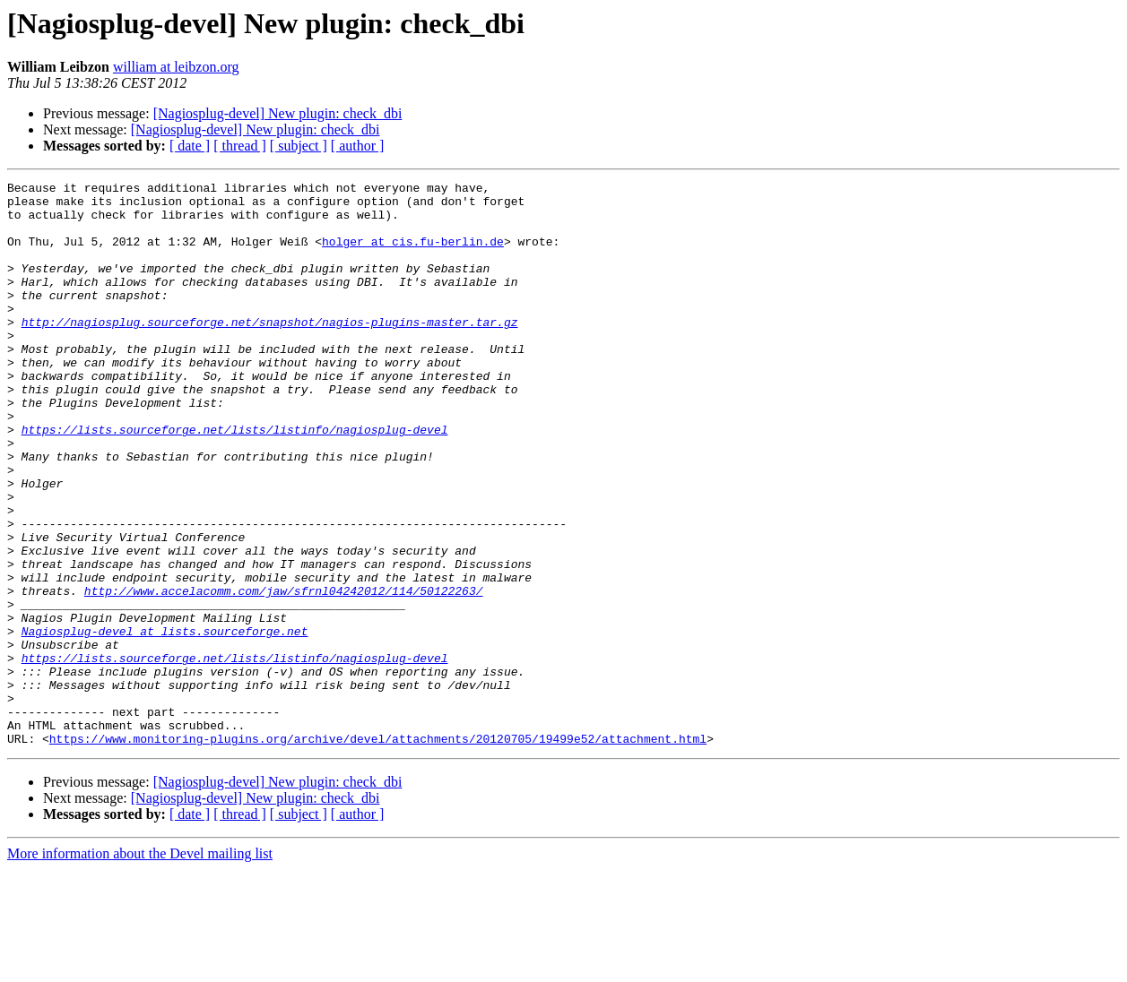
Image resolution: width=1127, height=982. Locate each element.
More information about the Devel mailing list (140, 966)
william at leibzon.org (176, 66)
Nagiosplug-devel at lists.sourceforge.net (165, 722)
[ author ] (358, 145)
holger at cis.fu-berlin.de (413, 254)
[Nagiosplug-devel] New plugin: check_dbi (278, 113)
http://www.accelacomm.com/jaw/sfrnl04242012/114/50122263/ (283, 674)
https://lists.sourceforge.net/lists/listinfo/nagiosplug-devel (235, 480)
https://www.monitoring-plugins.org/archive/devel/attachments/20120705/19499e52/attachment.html (378, 851)
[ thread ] (239, 145)
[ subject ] (298, 145)
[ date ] (189, 145)
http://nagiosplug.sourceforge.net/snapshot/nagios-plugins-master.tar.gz (270, 351)
